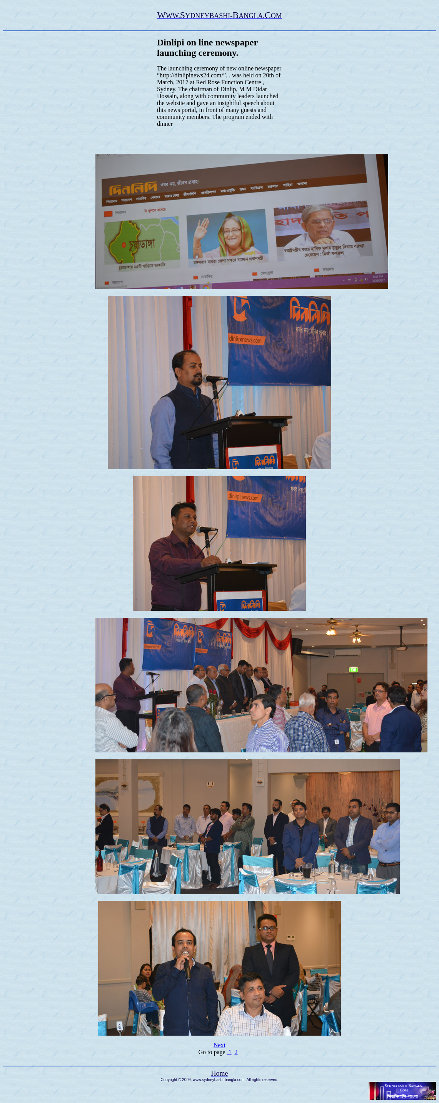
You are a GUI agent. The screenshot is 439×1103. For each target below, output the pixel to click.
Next (219, 1045)
